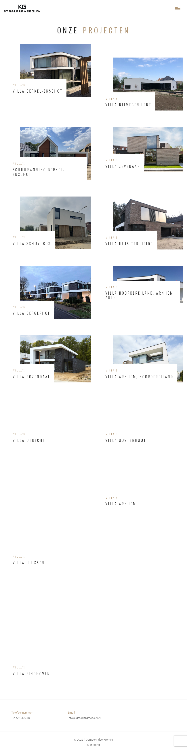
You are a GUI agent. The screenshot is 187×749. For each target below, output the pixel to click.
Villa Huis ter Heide (129, 243)
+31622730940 (20, 718)
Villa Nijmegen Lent (128, 104)
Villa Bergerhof (31, 313)
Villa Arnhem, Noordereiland (139, 376)
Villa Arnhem (120, 504)
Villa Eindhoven (31, 673)
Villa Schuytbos (32, 243)
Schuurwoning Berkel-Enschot (39, 172)
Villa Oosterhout (125, 440)
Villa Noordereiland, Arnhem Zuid (139, 295)
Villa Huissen (29, 563)
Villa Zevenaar (122, 166)
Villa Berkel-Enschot (38, 91)
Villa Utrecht (29, 440)
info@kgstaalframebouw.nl (84, 718)
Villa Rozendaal (31, 376)
